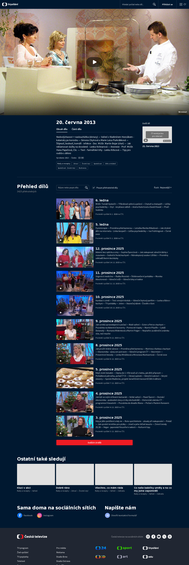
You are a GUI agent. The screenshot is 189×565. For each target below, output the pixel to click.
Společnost (97, 163)
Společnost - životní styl (66, 167)
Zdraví (74, 163)
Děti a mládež (109, 163)
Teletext (21, 560)
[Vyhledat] (86, 187)
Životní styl (85, 163)
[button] (94, 62)
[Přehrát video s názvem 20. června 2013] (94, 62)
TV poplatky (22, 555)
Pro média (61, 547)
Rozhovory (83, 167)
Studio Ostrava (63, 560)
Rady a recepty (63, 163)
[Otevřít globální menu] (182, 4)
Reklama (60, 551)
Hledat (154, 5)
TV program (22, 547)
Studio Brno (61, 555)
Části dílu (76, 129)
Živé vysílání (22, 551)
